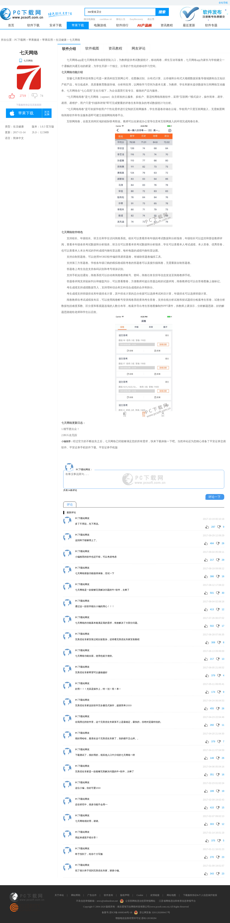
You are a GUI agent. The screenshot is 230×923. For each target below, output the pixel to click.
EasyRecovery (136, 19)
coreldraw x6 (106, 19)
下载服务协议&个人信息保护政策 (200, 895)
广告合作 (92, 895)
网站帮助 (75, 895)
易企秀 (150, 19)
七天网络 (26, 60)
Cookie (139, 895)
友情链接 (154, 895)
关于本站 (59, 895)
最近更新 (189, 25)
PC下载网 (20, 39)
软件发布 (108, 895)
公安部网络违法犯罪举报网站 (138, 900)
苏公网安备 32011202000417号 (153, 912)
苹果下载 (78, 25)
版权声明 (124, 895)
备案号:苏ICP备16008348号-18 (117, 912)
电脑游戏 (100, 25)
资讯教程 (167, 25)
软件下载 (33, 25)
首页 (11, 25)
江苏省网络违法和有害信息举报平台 (177, 901)
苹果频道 (34, 39)
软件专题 (211, 25)
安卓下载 (55, 25)
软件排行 (122, 25)
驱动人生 (120, 19)
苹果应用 (47, 39)
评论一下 (214, 496)
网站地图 (171, 895)
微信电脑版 (89, 19)
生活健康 (61, 39)
